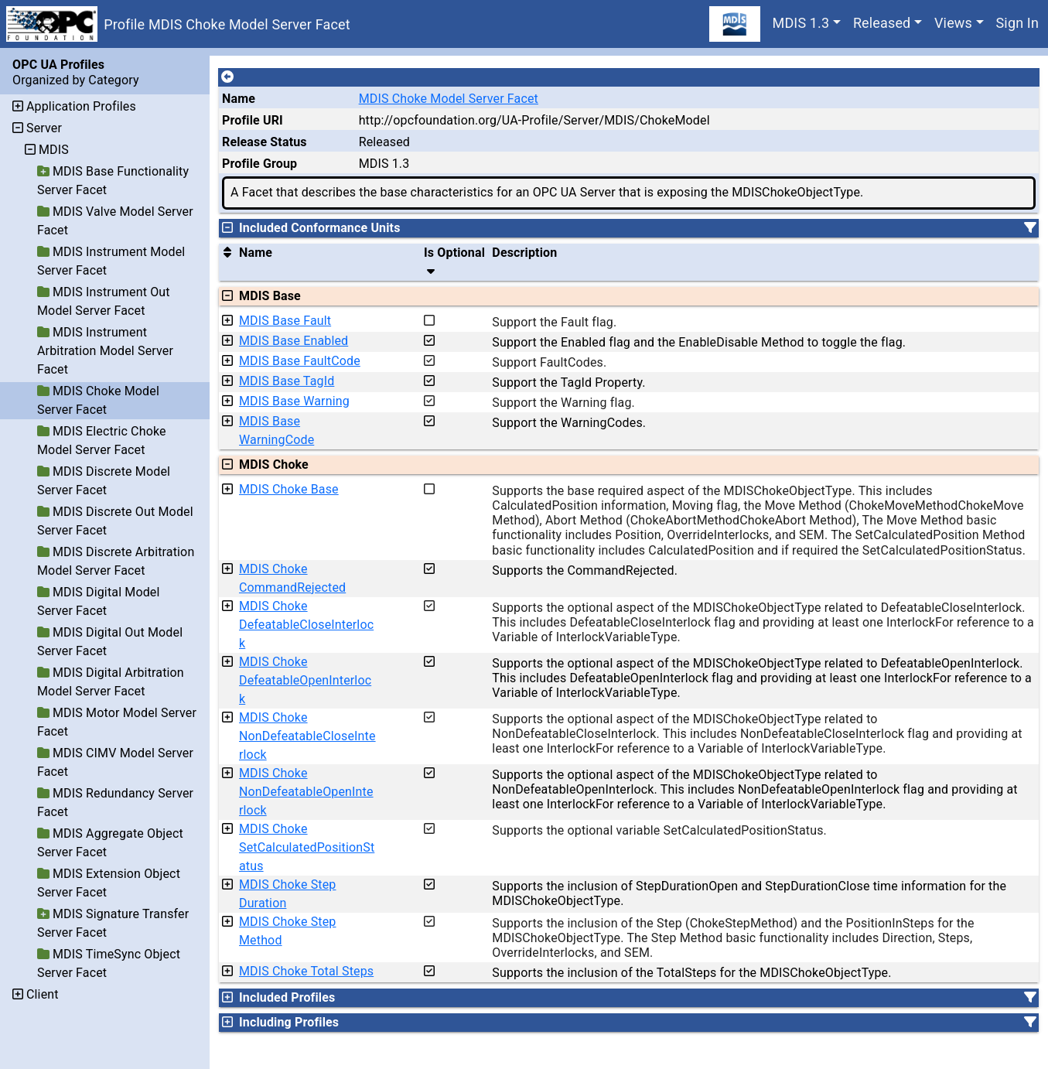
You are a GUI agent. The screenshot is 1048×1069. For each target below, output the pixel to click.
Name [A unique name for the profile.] (238, 98)
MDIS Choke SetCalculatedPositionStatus (306, 847)
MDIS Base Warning (294, 401)
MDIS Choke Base (289, 489)
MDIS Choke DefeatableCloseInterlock (306, 625)
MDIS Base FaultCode (299, 360)
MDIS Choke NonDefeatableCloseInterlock (307, 736)
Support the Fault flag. (554, 322)
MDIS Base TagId (286, 381)
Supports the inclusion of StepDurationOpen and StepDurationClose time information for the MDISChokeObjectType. (749, 893)
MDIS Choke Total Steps (306, 971)
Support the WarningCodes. (569, 422)
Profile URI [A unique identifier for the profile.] (252, 120)
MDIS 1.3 (801, 23)
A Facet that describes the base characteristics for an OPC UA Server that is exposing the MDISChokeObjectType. (546, 192)
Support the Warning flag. (563, 402)
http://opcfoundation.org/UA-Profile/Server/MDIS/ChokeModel (534, 120)
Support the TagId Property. (568, 382)
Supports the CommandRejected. (585, 570)
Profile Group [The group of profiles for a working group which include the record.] (259, 163)
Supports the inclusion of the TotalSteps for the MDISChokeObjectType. (691, 972)
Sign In (1017, 23)
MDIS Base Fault (285, 320)
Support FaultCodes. (549, 362)
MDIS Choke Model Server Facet (448, 98)
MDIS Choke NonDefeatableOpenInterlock (306, 792)
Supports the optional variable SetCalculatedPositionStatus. (659, 830)
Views (953, 23)
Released (882, 23)
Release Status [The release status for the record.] (264, 142)
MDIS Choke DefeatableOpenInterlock (305, 680)
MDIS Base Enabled (293, 340)
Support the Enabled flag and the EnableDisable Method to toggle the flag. (699, 342)
